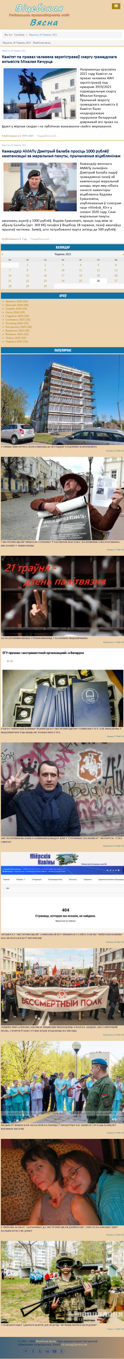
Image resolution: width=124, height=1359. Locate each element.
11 (80, 270)
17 (62, 275)
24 (62, 280)
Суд (24, 239)
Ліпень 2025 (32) (15, 338)
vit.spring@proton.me (74, 1344)
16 (45, 275)
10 (62, 270)
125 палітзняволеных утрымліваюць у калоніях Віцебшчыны (44, 638)
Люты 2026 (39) (15, 312)
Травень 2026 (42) (16, 301)
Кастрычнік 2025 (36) (18, 327)
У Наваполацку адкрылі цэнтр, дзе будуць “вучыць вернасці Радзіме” (49, 1325)
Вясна (43, 22)
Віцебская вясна (46, 1341)
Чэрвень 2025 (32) (16, 341)
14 (9, 275)
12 (98, 270)
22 (27, 280)
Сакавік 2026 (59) (16, 308)
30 (45, 286)
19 (98, 275)
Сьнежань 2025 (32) (17, 319)
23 (45, 280)
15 (27, 275)
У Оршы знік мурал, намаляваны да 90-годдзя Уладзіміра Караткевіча (49, 446)
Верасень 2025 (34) (17, 330)
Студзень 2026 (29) (17, 316)
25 (80, 280)
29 (27, 286)
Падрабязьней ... (48, 136)
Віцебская (39, 8)
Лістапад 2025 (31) (17, 323)
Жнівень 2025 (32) (16, 334)
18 (80, 275)
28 (9, 286)
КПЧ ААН (27, 136)
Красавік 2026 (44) (16, 305)
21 (9, 280)
